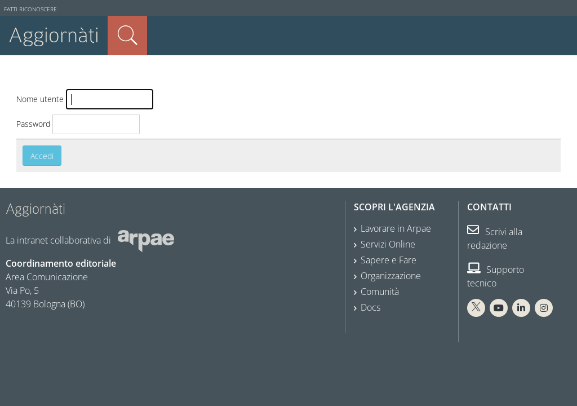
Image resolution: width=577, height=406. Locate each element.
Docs (370, 307)
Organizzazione (391, 276)
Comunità (380, 291)
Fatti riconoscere (30, 9)
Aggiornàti (53, 35)
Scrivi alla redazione (494, 238)
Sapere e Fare (388, 260)
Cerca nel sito (127, 35)
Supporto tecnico (495, 276)
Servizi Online (388, 244)
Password (33, 123)
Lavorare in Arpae (396, 228)
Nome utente (40, 99)
